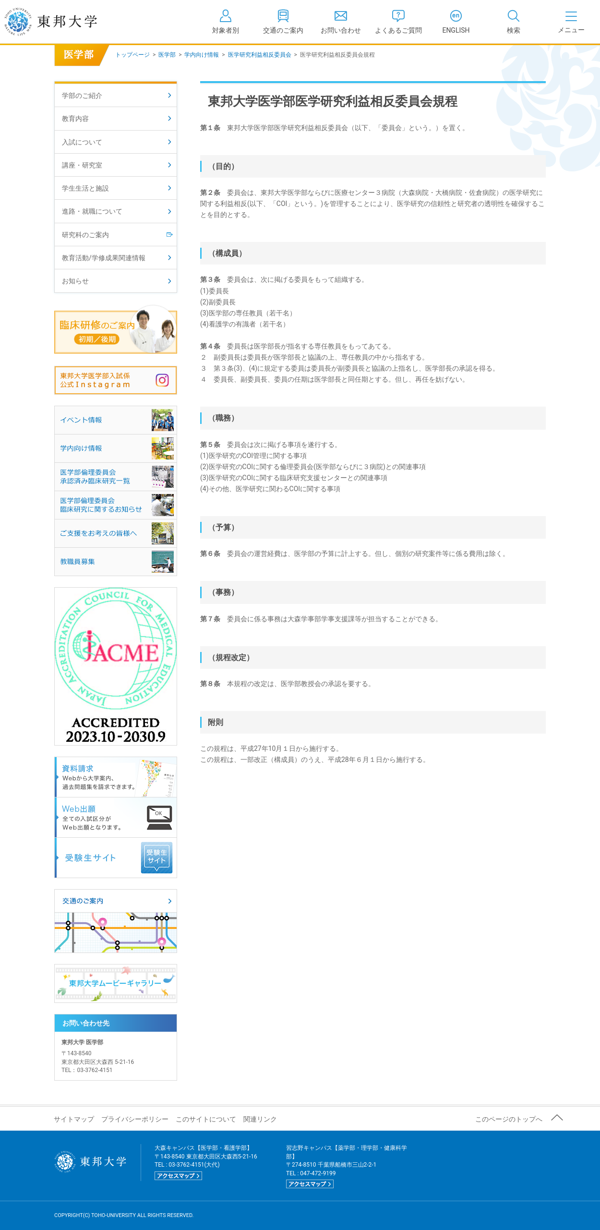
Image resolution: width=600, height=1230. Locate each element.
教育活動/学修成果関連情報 (103, 258)
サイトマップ (74, 1119)
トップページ (132, 54)
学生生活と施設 (85, 188)
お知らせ (75, 281)
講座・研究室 (82, 165)
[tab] (513, 21)
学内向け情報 (201, 54)
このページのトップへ (508, 1119)
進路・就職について (92, 211)
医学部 (167, 54)
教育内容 (75, 118)
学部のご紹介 (82, 95)
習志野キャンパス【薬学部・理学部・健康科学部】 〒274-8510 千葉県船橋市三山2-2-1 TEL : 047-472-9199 (346, 1166)
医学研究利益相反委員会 (259, 54)
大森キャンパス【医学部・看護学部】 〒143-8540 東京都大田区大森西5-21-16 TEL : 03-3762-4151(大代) (206, 1162)
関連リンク (260, 1119)
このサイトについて (206, 1119)
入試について (82, 142)
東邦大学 (61, 21)
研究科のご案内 (85, 235)
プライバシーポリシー (134, 1119)
